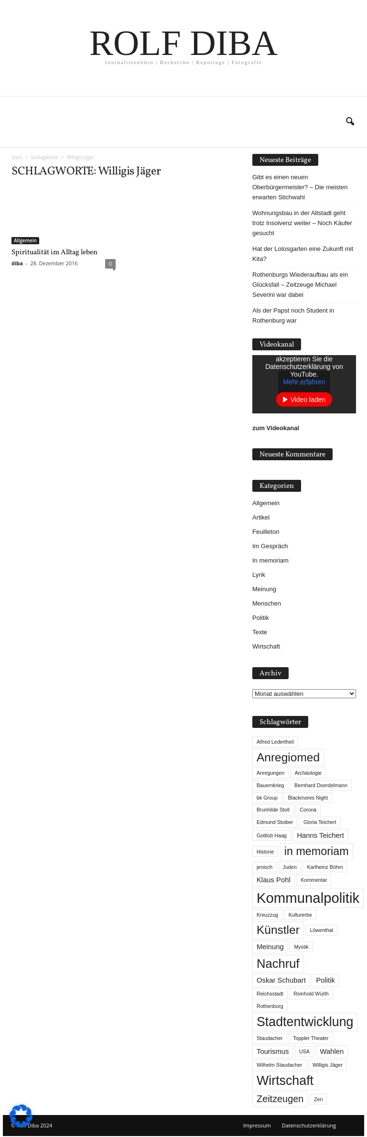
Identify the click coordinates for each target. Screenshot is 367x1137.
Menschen (266, 603)
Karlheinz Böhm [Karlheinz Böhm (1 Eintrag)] (325, 867)
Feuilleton (265, 531)
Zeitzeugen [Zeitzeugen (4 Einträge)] (280, 1099)
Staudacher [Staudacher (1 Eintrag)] (270, 1038)
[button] (349, 121)
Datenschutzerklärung (309, 1125)
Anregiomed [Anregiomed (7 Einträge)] (288, 757)
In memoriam (270, 560)
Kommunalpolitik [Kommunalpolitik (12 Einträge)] (308, 898)
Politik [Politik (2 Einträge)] (325, 980)
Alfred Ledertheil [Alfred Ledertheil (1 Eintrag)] (275, 742)
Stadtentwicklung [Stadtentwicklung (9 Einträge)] (305, 1022)
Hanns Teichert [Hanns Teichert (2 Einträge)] (320, 835)
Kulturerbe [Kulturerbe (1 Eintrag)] (300, 915)
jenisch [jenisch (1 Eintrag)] (264, 867)
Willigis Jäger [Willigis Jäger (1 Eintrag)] (328, 1065)
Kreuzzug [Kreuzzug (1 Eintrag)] (267, 915)
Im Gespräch (270, 546)
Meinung (264, 589)
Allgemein (25, 240)
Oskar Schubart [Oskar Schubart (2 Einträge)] (281, 980)
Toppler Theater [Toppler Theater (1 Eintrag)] (310, 1038)
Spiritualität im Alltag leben (54, 253)
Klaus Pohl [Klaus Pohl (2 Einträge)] (274, 880)
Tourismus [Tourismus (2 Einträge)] (273, 1051)
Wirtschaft (266, 646)
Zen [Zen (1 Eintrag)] (318, 1099)
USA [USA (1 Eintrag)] (304, 1051)
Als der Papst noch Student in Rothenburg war (293, 315)
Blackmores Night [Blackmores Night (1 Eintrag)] (308, 798)
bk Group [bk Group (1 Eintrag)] (267, 798)
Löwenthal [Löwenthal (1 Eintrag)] (321, 930)
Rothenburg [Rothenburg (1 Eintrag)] (270, 1006)
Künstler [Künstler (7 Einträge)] (278, 929)
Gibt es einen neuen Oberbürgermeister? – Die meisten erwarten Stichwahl (299, 187)
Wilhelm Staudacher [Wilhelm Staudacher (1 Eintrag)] (279, 1065)
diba (17, 263)
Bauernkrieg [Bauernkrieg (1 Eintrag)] (270, 785)
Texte (259, 632)
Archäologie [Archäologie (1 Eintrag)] (308, 773)
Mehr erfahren (304, 382)
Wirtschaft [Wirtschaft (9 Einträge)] (285, 1080)
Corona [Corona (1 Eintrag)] (308, 809)
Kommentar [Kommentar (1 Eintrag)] (314, 880)
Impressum (257, 1125)
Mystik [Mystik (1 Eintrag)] (301, 947)
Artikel (261, 517)
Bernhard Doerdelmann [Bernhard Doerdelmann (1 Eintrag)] (320, 785)
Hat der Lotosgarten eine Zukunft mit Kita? (302, 253)
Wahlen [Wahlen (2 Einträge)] (332, 1051)
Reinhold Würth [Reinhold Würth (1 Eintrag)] (310, 993)
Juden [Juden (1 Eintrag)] (290, 867)
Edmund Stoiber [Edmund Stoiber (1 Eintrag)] (275, 822)
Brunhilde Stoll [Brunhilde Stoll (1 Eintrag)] (273, 809)
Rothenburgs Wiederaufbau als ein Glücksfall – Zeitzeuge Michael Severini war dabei (300, 284)
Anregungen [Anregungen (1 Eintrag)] (270, 773)
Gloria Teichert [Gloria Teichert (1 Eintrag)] (319, 822)
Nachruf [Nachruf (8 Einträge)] (278, 963)
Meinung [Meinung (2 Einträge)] (270, 947)
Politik (260, 617)
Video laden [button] (308, 399)
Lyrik (258, 574)
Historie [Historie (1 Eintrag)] (265, 852)
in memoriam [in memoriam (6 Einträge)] (316, 851)
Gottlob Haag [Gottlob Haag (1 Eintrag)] (272, 835)
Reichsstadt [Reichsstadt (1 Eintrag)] (270, 993)
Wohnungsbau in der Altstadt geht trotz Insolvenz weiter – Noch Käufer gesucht (302, 223)
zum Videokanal (275, 428)
